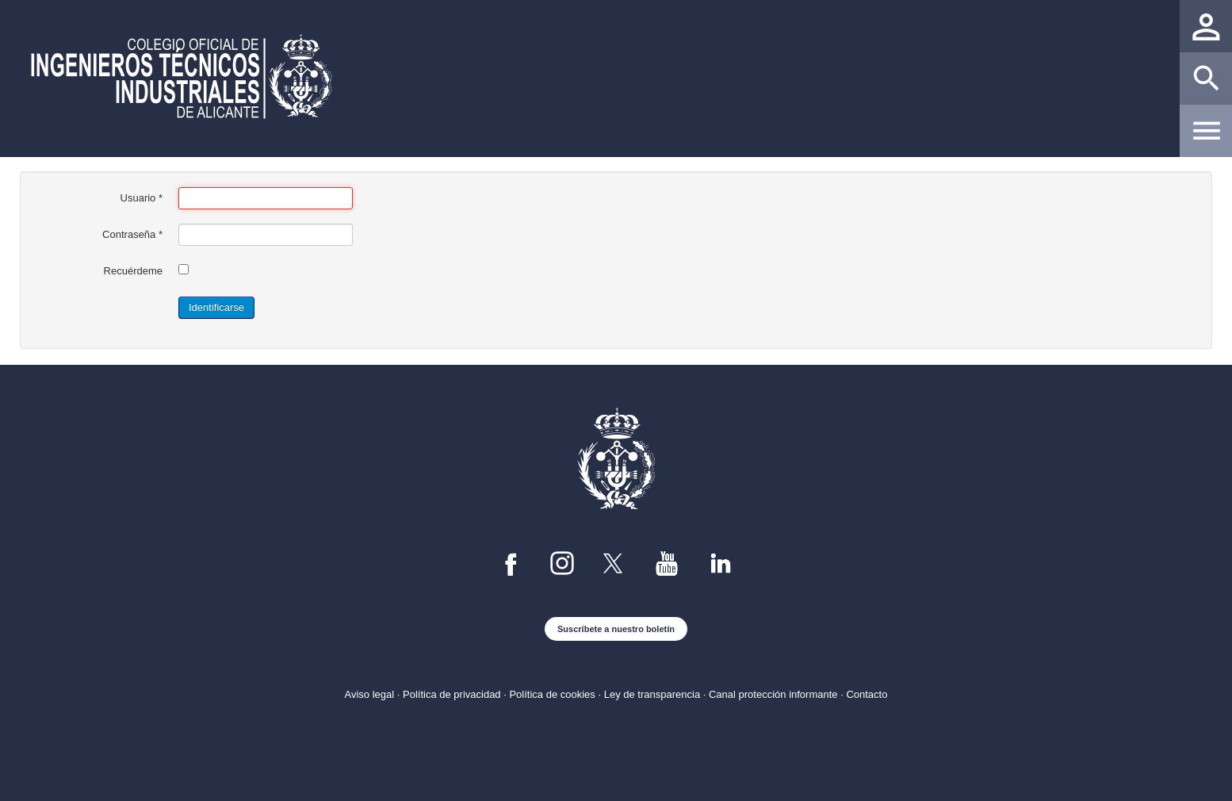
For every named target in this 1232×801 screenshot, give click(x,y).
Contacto (866, 694)
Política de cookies (552, 694)
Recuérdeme (133, 271)
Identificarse (216, 307)
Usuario (142, 198)
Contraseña (132, 234)
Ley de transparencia (652, 694)
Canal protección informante (773, 694)
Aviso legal (370, 694)
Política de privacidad (452, 694)
